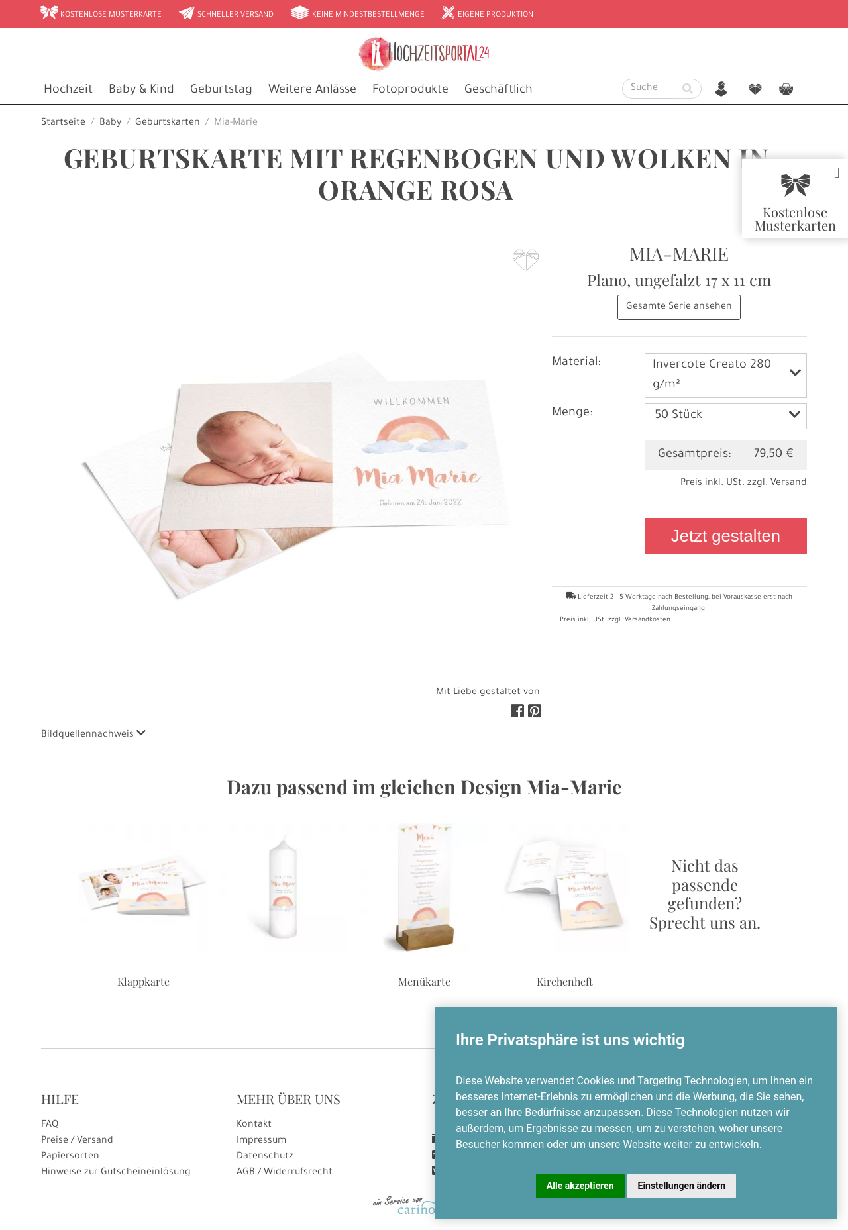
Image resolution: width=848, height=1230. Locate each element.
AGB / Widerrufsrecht (285, 1173)
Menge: (572, 413)
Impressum (261, 1141)
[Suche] (648, 89)
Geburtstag (221, 90)
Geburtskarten (167, 123)
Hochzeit (68, 90)
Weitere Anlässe (312, 90)
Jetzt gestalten (725, 536)
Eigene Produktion (487, 14)
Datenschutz (265, 1157)
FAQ (49, 1125)
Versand (788, 483)
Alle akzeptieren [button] (580, 1185)
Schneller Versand (226, 14)
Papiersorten (70, 1157)
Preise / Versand (77, 1141)
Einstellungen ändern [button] (682, 1185)
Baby (110, 123)
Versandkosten (647, 620)
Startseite (63, 123)
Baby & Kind (141, 90)
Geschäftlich (498, 90)
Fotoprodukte (410, 90)
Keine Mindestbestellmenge (357, 14)
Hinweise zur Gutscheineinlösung (116, 1173)
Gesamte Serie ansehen (679, 307)
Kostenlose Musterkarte (101, 14)
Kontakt (254, 1125)
